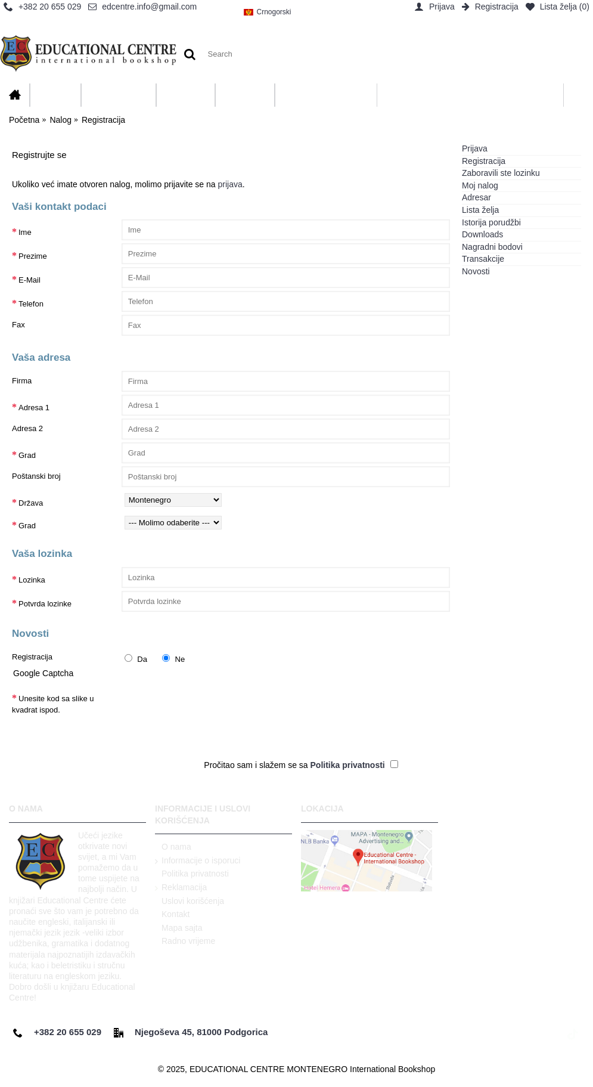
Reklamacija (181, 887)
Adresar (476, 197)
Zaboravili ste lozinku (501, 173)
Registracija (483, 161)
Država (30, 502)
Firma (22, 380)
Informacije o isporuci (197, 861)
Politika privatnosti (192, 874)
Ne (173, 659)
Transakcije (483, 259)
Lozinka (31, 579)
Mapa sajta (178, 928)
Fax (18, 324)
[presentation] (212, 709)
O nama (173, 847)
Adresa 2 (27, 428)
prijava (230, 184)
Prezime (32, 256)
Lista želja (480, 210)
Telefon (31, 303)
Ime (25, 232)
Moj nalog (480, 185)
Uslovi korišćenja (189, 901)
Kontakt (172, 914)
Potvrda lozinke (45, 603)
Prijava (475, 148)
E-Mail (29, 279)
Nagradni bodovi (492, 247)
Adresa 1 (33, 407)
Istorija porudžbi (491, 222)
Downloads (482, 234)
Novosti (476, 271)
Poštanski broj (36, 476)
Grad (27, 455)
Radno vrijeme (185, 941)
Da (136, 659)
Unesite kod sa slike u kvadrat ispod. (53, 704)
